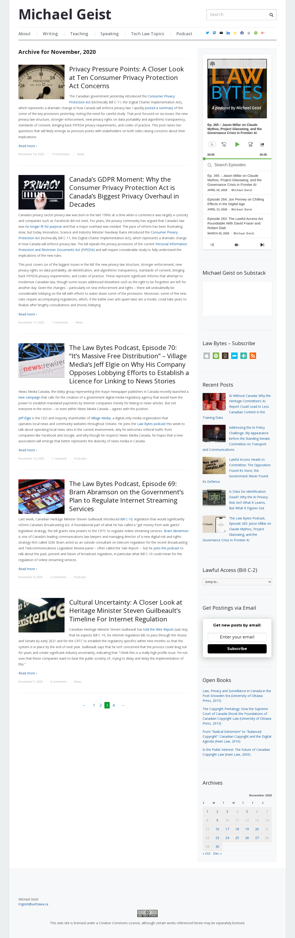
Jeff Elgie (24, 418)
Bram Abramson (176, 531)
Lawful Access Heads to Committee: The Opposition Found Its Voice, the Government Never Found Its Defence (237, 470)
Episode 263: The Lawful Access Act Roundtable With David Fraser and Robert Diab (235, 223)
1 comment (59, 458)
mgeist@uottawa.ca (33, 904)
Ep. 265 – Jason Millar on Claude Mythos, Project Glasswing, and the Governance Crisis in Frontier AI (234, 180)
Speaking (109, 33)
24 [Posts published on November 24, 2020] (227, 838)
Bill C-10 (126, 519)
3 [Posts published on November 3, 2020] (227, 811)
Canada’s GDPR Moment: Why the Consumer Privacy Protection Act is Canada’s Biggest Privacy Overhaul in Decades (124, 192)
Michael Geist (64, 14)
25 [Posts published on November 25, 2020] (237, 838)
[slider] (237, 158)
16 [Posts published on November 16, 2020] (217, 829)
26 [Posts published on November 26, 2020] (247, 838)
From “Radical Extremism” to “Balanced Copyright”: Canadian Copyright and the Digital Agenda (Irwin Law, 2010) (237, 736)
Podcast (184, 33)
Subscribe (237, 649)
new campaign (29, 397)
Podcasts (80, 458)
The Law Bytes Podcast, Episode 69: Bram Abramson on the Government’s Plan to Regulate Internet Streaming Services (126, 496)
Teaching (79, 33)
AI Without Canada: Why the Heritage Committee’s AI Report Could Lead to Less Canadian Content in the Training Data (237, 406)
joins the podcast (166, 548)
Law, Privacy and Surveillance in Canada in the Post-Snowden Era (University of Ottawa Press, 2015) (237, 696)
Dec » (217, 853)
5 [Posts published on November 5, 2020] (247, 811)
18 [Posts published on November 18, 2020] (237, 829)
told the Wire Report (158, 629)
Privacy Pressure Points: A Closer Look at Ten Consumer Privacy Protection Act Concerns (126, 77)
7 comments (60, 322)
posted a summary (159, 108)
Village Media (101, 418)
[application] (237, 106)
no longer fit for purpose (43, 226)
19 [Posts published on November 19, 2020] (247, 829)
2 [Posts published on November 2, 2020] (217, 811)
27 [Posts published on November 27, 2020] (257, 838)
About (24, 33)
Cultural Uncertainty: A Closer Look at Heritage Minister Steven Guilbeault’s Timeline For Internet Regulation (125, 610)
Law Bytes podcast (151, 424)
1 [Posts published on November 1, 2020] (207, 811)
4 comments (58, 682)
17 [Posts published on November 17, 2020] (227, 829)
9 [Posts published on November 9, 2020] (217, 820)
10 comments (61, 154)
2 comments (58, 577)
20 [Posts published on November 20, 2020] (257, 829)
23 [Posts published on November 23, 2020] (217, 838)
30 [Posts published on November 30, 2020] (217, 846)
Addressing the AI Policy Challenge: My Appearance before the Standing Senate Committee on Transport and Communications (236, 438)
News (80, 154)
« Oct (206, 853)
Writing (50, 33)
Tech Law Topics (147, 33)
